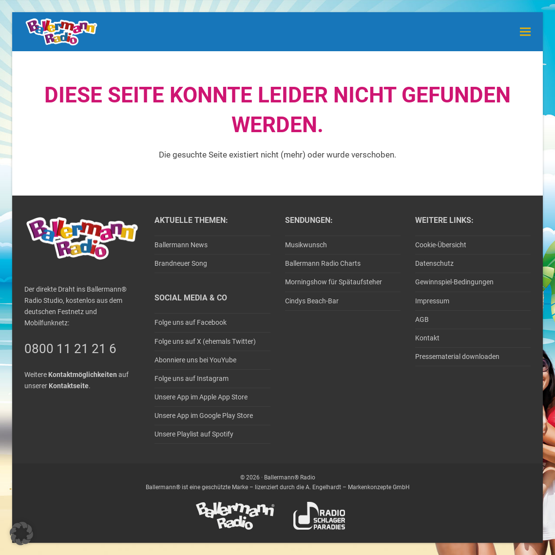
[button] (525, 31)
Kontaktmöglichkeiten (82, 374)
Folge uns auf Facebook (190, 322)
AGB (422, 319)
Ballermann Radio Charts (323, 263)
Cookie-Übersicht (440, 245)
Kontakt (427, 338)
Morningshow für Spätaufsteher (333, 282)
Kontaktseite (69, 386)
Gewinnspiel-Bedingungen (454, 282)
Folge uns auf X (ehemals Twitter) (205, 341)
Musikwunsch (306, 245)
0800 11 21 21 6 (70, 348)
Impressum (432, 301)
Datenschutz (434, 263)
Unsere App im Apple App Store (201, 397)
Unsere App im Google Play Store (203, 415)
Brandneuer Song (180, 263)
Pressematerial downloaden (457, 356)
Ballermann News (181, 245)
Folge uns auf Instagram (191, 378)
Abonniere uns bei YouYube (195, 360)
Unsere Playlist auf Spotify (193, 434)
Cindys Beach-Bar (312, 301)
